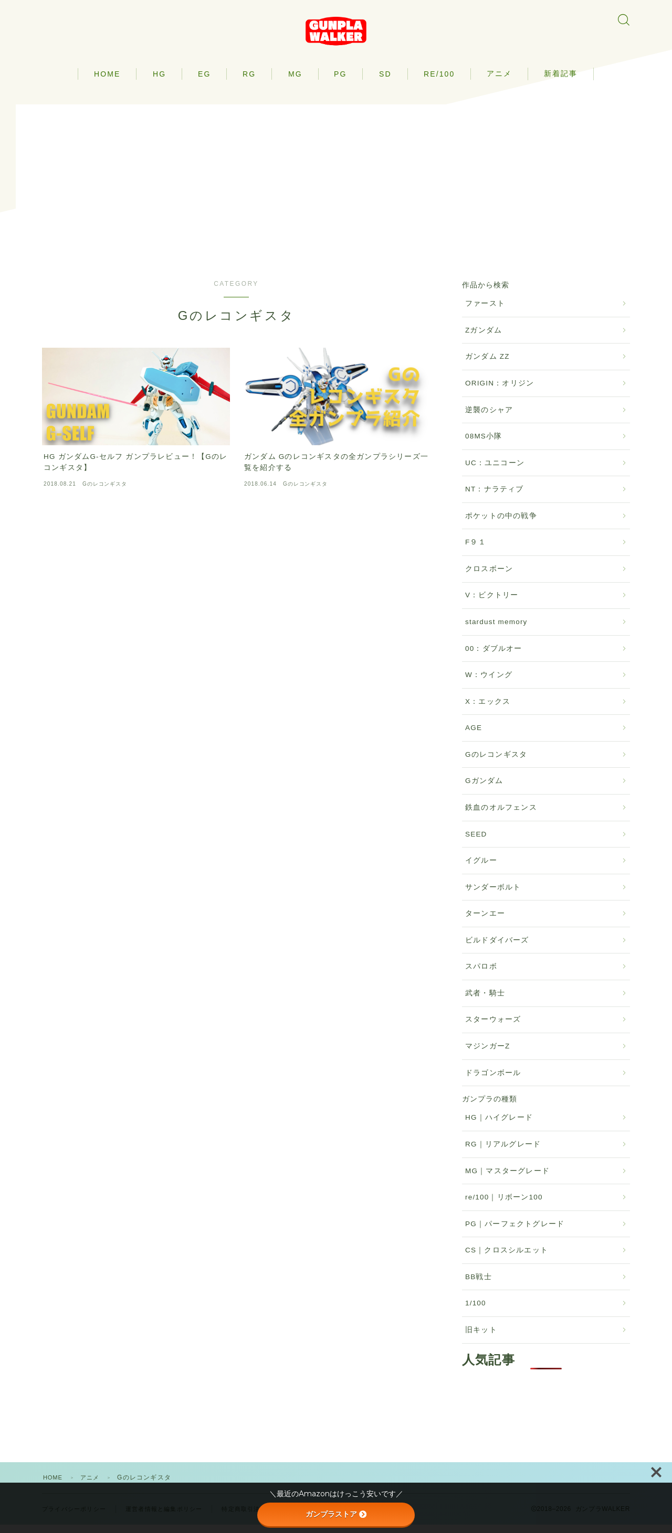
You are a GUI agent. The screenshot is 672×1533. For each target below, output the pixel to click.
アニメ (499, 81)
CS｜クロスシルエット (506, 1258)
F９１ (475, 550)
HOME (107, 82)
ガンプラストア (336, 1514)
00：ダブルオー (493, 656)
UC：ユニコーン (494, 471)
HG (159, 82)
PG (340, 82)
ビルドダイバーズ (497, 948)
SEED (476, 842)
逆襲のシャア (489, 418)
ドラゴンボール (493, 1081)
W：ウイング (488, 683)
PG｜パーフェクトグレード (514, 1232)
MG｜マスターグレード (507, 1179)
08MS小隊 (483, 444)
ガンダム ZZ (487, 365)
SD (385, 82)
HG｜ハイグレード (499, 1126)
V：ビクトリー (491, 603)
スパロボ (481, 975)
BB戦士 (478, 1285)
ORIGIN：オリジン (499, 391)
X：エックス (487, 709)
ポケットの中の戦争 (501, 524)
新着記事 (561, 81)
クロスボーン (489, 577)
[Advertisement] (336, 185)
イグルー (481, 869)
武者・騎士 (485, 1001)
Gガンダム (484, 789)
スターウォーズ (493, 1028)
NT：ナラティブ (494, 497)
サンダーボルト (493, 895)
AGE (473, 736)
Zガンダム (483, 338)
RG (249, 82)
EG (204, 82)
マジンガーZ (487, 1054)
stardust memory (496, 630)
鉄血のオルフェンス (501, 816)
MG (295, 82)
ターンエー (485, 922)
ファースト (485, 312)
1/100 (475, 1311)
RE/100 (439, 82)
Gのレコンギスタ (496, 763)
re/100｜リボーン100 (504, 1205)
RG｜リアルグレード (503, 1152)
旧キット (481, 1338)
